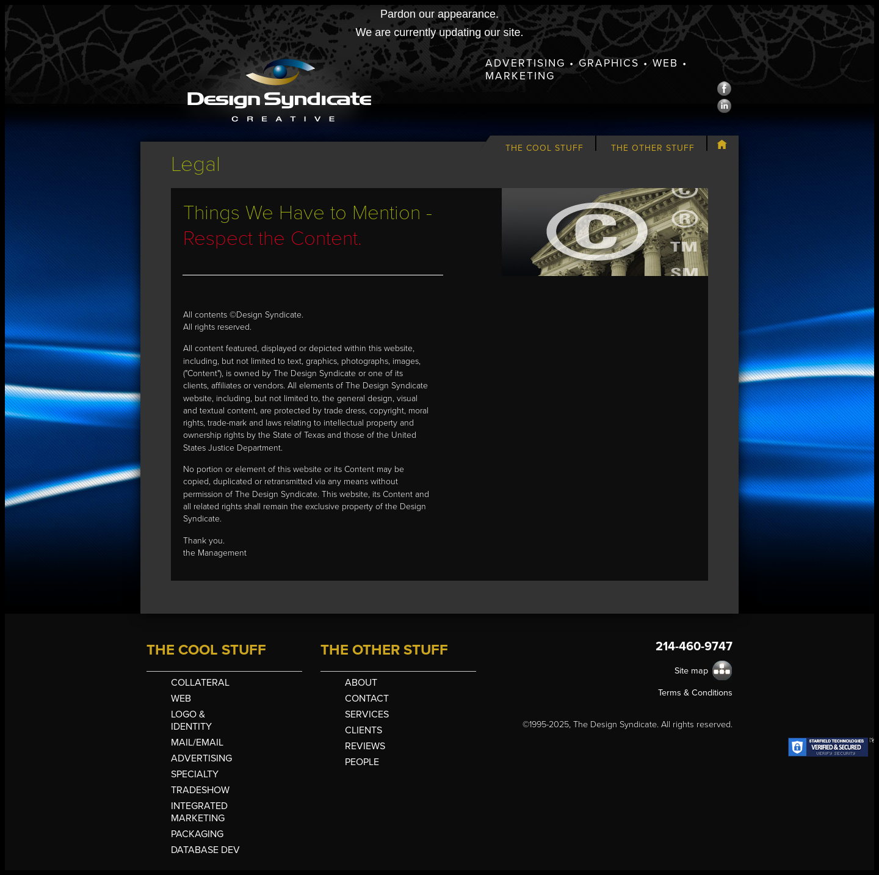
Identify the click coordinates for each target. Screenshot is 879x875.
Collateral (200, 683)
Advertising (201, 758)
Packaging (197, 834)
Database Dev (205, 850)
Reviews (365, 746)
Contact (367, 698)
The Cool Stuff (544, 148)
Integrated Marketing (199, 812)
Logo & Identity (191, 720)
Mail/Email (197, 742)
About (361, 683)
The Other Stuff (653, 148)
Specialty (195, 774)
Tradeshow (200, 790)
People (362, 762)
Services (367, 714)
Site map (691, 671)
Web (181, 698)
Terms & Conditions (695, 693)
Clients (363, 730)
